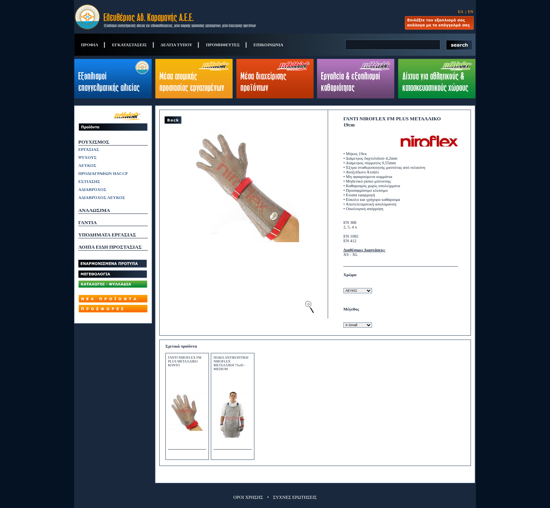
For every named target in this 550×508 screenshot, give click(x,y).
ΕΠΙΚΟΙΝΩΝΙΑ (268, 44)
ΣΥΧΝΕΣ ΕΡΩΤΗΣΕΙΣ (295, 497)
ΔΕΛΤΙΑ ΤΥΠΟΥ (176, 44)
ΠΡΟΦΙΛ (89, 44)
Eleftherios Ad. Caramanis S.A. (165, 17)
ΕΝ (470, 12)
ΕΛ (460, 12)
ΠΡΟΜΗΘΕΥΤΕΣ (222, 44)
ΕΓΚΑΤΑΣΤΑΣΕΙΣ (129, 44)
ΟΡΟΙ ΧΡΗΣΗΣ (248, 497)
